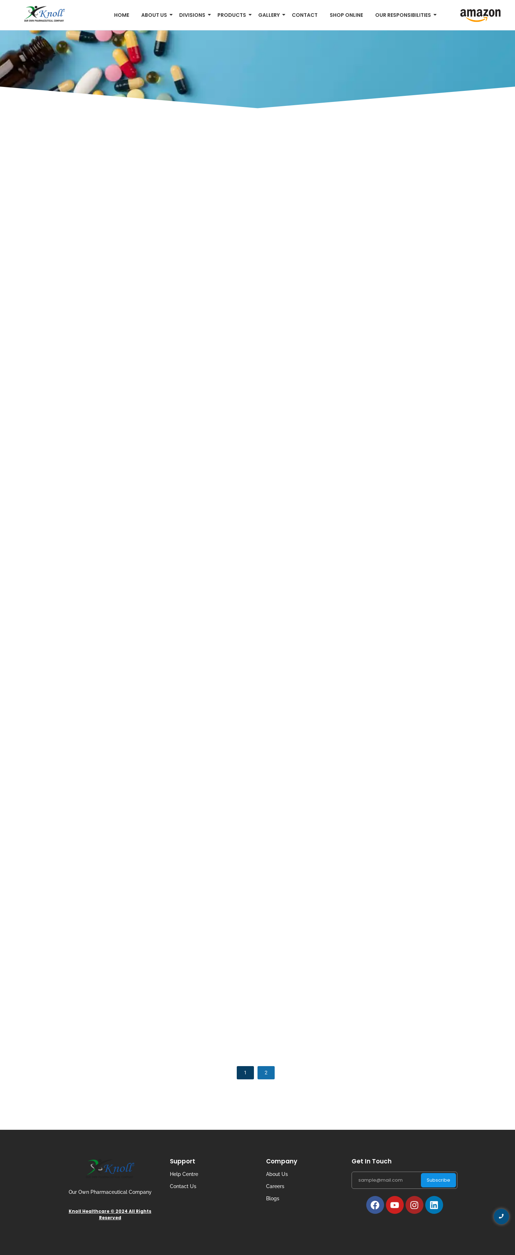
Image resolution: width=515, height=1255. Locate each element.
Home (121, 15)
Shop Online (346, 15)
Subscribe (438, 1180)
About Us (277, 1174)
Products (233, 15)
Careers (275, 1186)
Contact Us (183, 1186)
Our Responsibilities (404, 15)
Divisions (193, 15)
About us (155, 15)
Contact (305, 15)
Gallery (270, 15)
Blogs (272, 1198)
